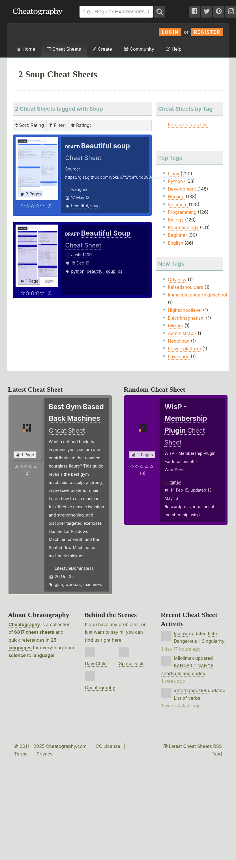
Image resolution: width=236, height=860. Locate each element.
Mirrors (175, 325)
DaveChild (96, 663)
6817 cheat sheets (34, 632)
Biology (176, 220)
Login (170, 32)
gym (59, 584)
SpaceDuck (131, 663)
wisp (195, 514)
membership (176, 514)
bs (120, 271)
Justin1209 (81, 254)
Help (173, 49)
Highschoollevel (185, 310)
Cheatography (24, 624)
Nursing (176, 196)
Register (207, 32)
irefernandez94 (190, 690)
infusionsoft (204, 506)
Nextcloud (179, 341)
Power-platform (184, 348)
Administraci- (182, 333)
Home (26, 49)
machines (92, 584)
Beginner (177, 235)
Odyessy (177, 279)
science (17, 655)
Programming (182, 212)
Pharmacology (183, 227)
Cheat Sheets (64, 49)
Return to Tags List (188, 124)
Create (102, 49)
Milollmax (184, 658)
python (77, 271)
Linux (173, 173)
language (43, 655)
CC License (108, 746)
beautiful (79, 205)
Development (182, 189)
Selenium (178, 204)
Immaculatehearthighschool (197, 295)
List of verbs (187, 698)
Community (139, 49)
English (175, 243)
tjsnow (181, 633)
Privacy (44, 754)
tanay (175, 482)
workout (73, 584)
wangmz (79, 189)
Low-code (179, 356)
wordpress (180, 506)
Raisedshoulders (185, 287)
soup (95, 205)
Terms (20, 754)
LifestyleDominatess (74, 568)
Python (175, 181)
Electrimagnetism (186, 318)
